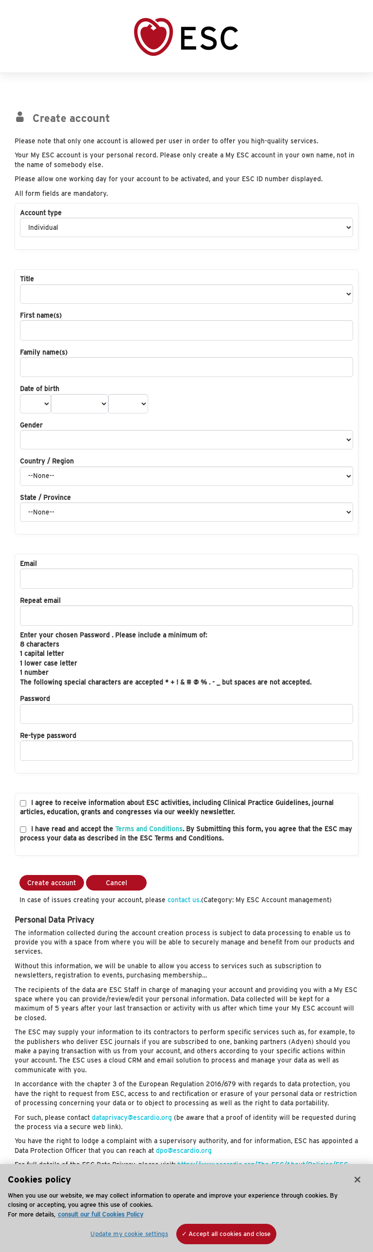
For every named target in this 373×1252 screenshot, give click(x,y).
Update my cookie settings (129, 1233)
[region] (186, 1208)
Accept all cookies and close (229, 1233)
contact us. (184, 900)
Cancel (116, 883)
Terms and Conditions (149, 829)
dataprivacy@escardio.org (132, 1117)
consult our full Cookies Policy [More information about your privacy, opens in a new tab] (100, 1214)
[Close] (357, 1179)
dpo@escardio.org (184, 1150)
